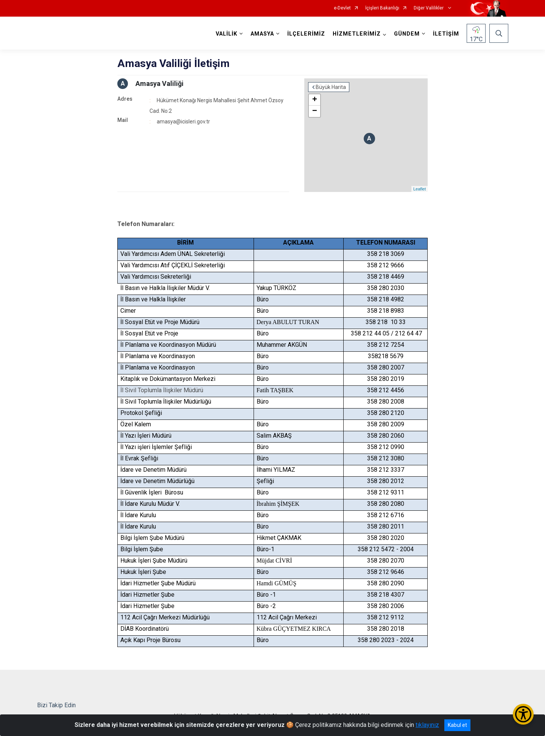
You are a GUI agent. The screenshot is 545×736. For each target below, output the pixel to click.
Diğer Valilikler (429, 8)
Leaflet (419, 189)
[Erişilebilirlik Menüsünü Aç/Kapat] (523, 714)
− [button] (314, 111)
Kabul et (457, 725)
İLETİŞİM (446, 34)
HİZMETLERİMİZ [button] (357, 34)
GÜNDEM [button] (407, 34)
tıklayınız (427, 724)
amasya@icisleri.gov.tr (183, 122)
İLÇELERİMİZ (306, 34)
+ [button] (314, 100)
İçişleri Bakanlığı (382, 8)
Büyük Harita (331, 87)
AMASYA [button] (262, 34)
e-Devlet (342, 8)
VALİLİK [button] (226, 34)
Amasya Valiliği (159, 83)
